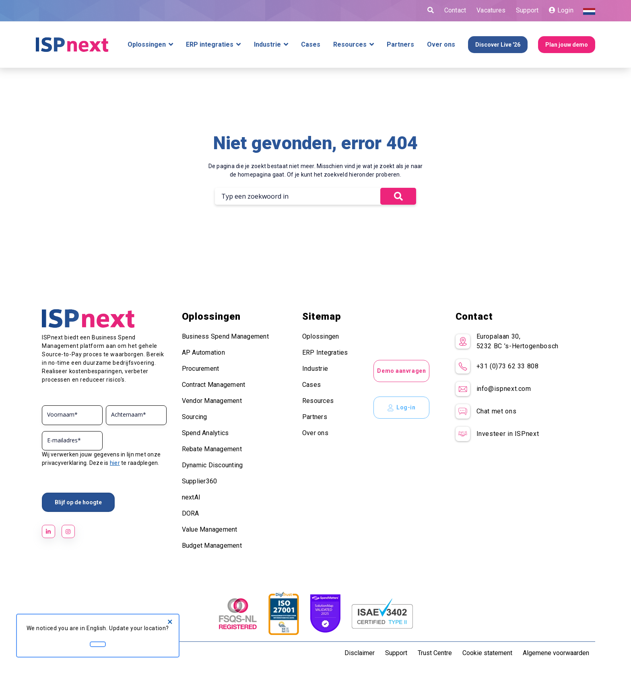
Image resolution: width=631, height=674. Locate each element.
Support (527, 10)
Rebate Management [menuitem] (212, 449)
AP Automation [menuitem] (203, 352)
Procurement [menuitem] (200, 368)
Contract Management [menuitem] (213, 384)
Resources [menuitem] (318, 401)
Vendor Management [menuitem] (212, 401)
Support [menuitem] (396, 653)
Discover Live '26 (497, 44)
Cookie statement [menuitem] (487, 653)
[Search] (297, 196)
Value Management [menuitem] (209, 529)
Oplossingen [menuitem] (320, 336)
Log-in (401, 407)
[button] (398, 196)
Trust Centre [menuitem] (435, 653)
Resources (350, 44)
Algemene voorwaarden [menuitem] (556, 653)
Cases (310, 44)
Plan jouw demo (566, 44)
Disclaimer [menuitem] (359, 653)
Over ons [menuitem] (315, 433)
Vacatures (490, 10)
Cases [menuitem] (311, 384)
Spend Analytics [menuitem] (205, 433)
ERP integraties (209, 44)
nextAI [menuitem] (191, 497)
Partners (400, 44)
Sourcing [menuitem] (194, 417)
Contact (455, 10)
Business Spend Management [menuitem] (225, 336)
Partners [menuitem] (314, 417)
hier (115, 463)
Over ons (441, 44)
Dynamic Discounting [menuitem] (212, 465)
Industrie (267, 44)
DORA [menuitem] (190, 513)
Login (561, 10)
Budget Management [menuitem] (212, 545)
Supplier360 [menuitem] (199, 481)
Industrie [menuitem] (315, 368)
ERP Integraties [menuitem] (325, 352)
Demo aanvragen (401, 371)
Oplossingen (147, 44)
